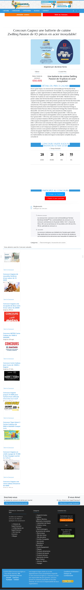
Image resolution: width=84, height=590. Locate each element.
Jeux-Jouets (40, 541)
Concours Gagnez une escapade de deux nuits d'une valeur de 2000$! (11, 306)
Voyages (39, 563)
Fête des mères (41, 535)
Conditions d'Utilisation (71, 571)
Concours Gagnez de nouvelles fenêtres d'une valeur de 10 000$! (10, 277)
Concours (15, 11)
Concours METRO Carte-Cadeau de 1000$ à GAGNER (12, 335)
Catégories (26, 11)
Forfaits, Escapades (42, 539)
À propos (9, 579)
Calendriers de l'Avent (43, 523)
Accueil (5, 11)
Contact (45, 11)
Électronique (40, 533)
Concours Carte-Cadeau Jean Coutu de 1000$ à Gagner (11, 365)
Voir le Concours (9, 270)
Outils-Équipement (42, 547)
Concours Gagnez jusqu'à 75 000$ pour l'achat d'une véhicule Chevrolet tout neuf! (11, 396)
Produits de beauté (42, 553)
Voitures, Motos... (42, 561)
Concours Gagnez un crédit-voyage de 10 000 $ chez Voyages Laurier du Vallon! (11, 455)
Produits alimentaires (43, 551)
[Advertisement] (43, 21)
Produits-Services (42, 555)
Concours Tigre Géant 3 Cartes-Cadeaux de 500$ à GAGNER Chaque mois (11, 425)
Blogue (36, 11)
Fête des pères (41, 537)
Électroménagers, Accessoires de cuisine (52, 243)
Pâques (39, 549)
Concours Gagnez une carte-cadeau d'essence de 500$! (11, 484)
